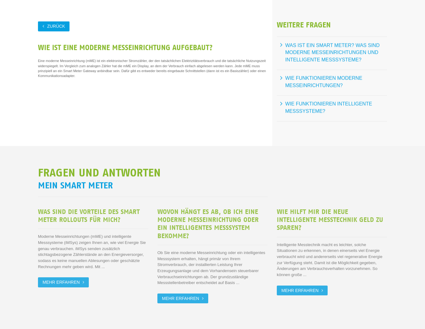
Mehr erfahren (61, 281)
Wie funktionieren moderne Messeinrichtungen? (324, 82)
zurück (56, 26)
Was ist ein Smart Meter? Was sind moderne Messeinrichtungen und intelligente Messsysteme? (332, 52)
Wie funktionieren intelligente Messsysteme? (328, 107)
